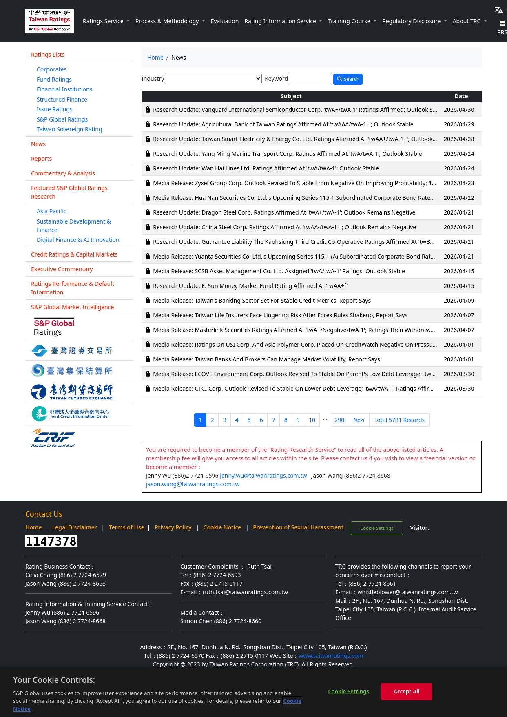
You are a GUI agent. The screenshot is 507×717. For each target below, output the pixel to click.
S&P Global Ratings (62, 119)
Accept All (407, 694)
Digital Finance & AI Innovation (78, 239)
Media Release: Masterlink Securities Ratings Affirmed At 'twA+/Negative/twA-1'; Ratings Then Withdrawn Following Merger (318, 330)
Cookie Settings (376, 528)
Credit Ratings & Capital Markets (74, 254)
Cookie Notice (222, 527)
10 (312, 420)
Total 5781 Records (399, 420)
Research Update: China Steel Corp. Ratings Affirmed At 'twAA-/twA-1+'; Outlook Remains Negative (284, 227)
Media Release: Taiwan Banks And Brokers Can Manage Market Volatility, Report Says (266, 359)
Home (155, 57)
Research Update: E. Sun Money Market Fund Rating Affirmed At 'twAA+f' (250, 286)
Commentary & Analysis (63, 173)
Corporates (51, 69)
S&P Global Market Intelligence (72, 307)
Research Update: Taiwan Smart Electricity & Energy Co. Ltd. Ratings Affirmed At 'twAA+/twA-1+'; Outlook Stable (302, 139)
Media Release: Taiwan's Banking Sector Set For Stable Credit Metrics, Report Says (262, 300)
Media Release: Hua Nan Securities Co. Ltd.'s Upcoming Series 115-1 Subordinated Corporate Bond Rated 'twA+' (302, 197)
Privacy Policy (173, 527)
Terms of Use (126, 527)
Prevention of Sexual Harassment (298, 527)
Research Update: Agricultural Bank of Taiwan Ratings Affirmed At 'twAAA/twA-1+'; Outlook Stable (283, 124)
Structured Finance (62, 99)
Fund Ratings (54, 79)
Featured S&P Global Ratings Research (69, 192)
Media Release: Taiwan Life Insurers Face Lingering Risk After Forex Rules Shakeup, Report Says (280, 315)
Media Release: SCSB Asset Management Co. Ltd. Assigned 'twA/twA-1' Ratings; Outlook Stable (279, 271)
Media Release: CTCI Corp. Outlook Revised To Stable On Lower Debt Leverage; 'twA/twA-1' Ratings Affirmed (297, 388)
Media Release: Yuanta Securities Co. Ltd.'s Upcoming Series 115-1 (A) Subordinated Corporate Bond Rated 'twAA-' (305, 256)
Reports (41, 158)
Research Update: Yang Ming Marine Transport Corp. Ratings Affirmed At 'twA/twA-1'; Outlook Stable (287, 153)
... (325, 417)
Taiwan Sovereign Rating (69, 129)
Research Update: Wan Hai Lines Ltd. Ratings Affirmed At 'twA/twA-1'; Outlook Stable (266, 168)
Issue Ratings (55, 109)
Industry (153, 78)
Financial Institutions (64, 89)
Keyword (276, 78)
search (348, 78)
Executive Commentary (62, 269)
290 (339, 420)
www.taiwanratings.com (331, 655)
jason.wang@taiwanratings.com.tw (193, 484)
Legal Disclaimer (74, 527)
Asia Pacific (51, 211)
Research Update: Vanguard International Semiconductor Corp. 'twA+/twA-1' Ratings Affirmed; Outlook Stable (299, 109)
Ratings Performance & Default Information (72, 288)
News (38, 144)
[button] (106, 21)
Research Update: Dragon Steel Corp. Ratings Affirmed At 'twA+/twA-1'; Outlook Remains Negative (284, 212)
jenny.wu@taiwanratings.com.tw (263, 475)
